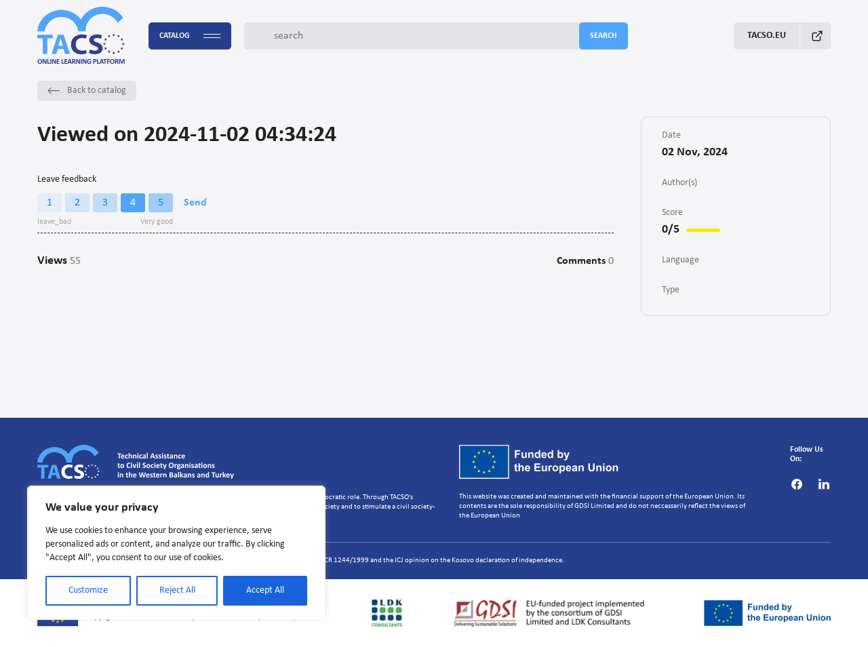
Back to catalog (86, 90)
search (603, 36)
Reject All (177, 590)
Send (195, 202)
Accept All (265, 590)
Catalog (189, 36)
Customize (88, 590)
